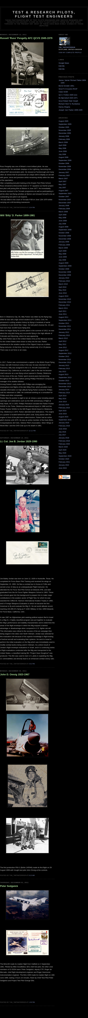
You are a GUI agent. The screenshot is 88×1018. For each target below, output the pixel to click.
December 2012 (65, 362)
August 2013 (63, 374)
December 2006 (65, 169)
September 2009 (65, 266)
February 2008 (64, 209)
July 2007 (62, 188)
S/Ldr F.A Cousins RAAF (68, 89)
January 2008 (64, 206)
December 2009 (65, 275)
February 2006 (64, 139)
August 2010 (63, 296)
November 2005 (65, 130)
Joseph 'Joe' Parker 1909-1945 (70, 110)
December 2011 (65, 329)
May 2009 (62, 254)
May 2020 (62, 453)
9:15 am (32, 875)
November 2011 (65, 326)
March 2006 (63, 142)
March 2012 (63, 338)
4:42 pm (32, 664)
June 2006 (63, 151)
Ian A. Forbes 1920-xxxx (68, 95)
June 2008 (63, 221)
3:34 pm (32, 207)
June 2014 (63, 402)
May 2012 (62, 344)
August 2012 (63, 350)
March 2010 (63, 284)
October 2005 (64, 127)
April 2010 (62, 287)
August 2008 (63, 227)
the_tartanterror (67, 47)
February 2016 (64, 426)
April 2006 (62, 145)
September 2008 (65, 230)
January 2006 (64, 136)
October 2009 (64, 269)
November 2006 (65, 166)
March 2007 (63, 178)
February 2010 (64, 281)
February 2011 (64, 305)
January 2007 (64, 172)
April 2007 (62, 181)
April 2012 (62, 341)
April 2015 (62, 411)
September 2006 (65, 160)
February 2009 (64, 245)
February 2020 (64, 444)
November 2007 (65, 200)
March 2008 (63, 212)
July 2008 (62, 224)
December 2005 (65, 133)
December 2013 (65, 387)
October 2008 (64, 233)
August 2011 (63, 317)
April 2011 (62, 311)
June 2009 (63, 257)
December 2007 (65, 203)
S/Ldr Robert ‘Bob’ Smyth (68, 101)
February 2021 (64, 462)
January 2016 (64, 423)
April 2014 (62, 396)
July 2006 (62, 154)
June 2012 (63, 347)
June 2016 (63, 429)
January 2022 (64, 465)
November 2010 (65, 299)
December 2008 (65, 239)
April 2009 (62, 251)
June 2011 (63, 314)
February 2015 (64, 408)
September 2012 (65, 353)
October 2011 (64, 323)
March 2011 (63, 308)
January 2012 (64, 332)
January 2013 (64, 365)
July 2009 (62, 260)
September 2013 (65, 377)
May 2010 (62, 290)
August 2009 (63, 263)
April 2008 (62, 215)
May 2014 (62, 399)
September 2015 (65, 420)
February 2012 (64, 335)
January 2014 (64, 390)
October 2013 (64, 381)
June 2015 (63, 414)
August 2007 (63, 191)
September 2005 (65, 124)
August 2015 (63, 417)
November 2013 (65, 384)
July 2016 (62, 432)
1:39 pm (32, 1002)
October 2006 (64, 163)
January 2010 (64, 278)
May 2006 (62, 148)
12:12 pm (32, 431)
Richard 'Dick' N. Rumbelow (69, 104)
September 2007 (65, 193)
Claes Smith (63, 92)
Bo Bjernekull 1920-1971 (68, 98)
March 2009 (63, 248)
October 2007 (64, 197)
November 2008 (65, 236)
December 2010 (65, 302)
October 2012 (64, 356)
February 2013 (64, 368)
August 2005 (63, 121)
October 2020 (64, 459)
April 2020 (62, 450)
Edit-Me (62, 66)
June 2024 (63, 468)
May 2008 (62, 218)
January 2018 (64, 438)
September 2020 (65, 456)
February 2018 (64, 441)
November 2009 (65, 272)
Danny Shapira (64, 107)
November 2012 (65, 359)
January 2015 (64, 405)
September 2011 (65, 320)
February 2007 (64, 175)
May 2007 (62, 184)
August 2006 (63, 157)
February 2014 (64, 393)
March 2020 (63, 447)
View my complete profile (70, 52)
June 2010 (63, 293)
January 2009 (64, 242)
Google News (64, 63)
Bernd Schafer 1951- (67, 86)
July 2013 (62, 372)
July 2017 (62, 435)
